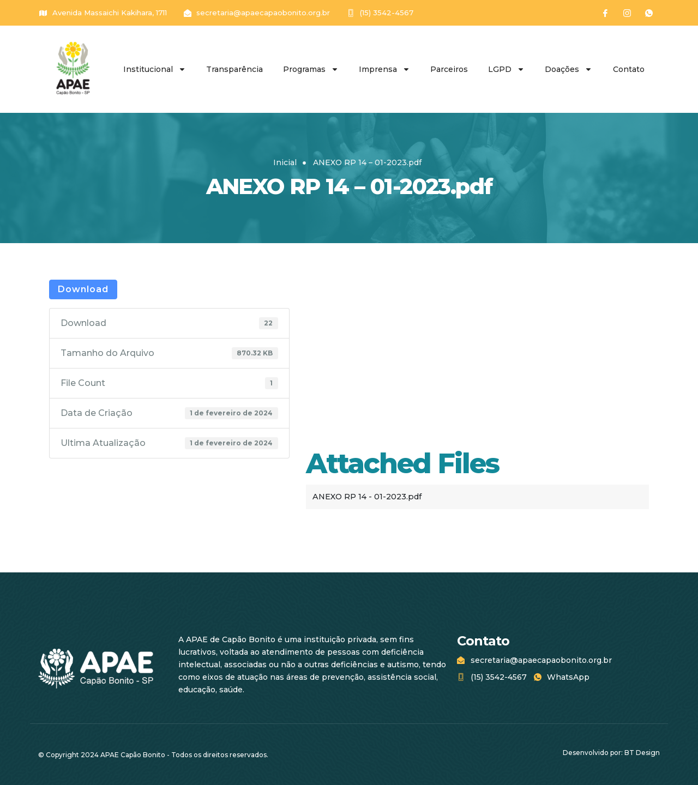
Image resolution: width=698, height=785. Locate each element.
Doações (568, 69)
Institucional (154, 69)
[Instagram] (627, 13)
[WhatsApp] (649, 13)
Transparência (234, 69)
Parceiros (449, 69)
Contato (629, 69)
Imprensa (384, 69)
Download (83, 289)
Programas (311, 69)
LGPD (506, 69)
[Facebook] (605, 13)
